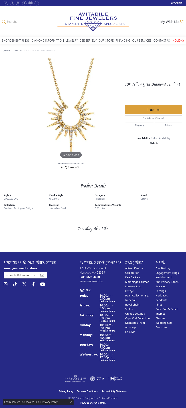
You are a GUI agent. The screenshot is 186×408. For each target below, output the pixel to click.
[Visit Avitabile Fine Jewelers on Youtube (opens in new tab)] (30, 3)
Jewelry (72, 40)
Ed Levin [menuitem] (130, 332)
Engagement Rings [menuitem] (167, 272)
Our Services (141, 40)
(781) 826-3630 (70, 167)
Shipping (139, 125)
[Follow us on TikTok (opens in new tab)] (12, 3)
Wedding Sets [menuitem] (164, 322)
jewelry (7, 50)
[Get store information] (91, 281)
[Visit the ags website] (75, 378)
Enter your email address (20, 268)
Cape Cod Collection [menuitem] (137, 318)
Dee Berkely (88, 40)
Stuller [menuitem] (129, 309)
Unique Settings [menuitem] (135, 313)
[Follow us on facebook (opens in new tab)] (24, 3)
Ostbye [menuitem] (129, 291)
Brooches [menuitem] (161, 327)
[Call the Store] (90, 277)
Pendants (18, 50)
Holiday (178, 40)
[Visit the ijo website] (115, 378)
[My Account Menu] (176, 3)
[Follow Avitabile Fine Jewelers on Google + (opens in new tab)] (37, 3)
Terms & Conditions (87, 391)
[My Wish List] (172, 21)
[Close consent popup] (71, 402)
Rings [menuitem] (159, 304)
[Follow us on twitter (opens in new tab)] (18, 3)
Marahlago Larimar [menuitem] (137, 282)
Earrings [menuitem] (161, 291)
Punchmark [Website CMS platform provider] (100, 403)
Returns (168, 125)
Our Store (106, 40)
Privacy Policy (66, 391)
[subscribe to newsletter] (42, 275)
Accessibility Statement (114, 391)
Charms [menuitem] (160, 318)
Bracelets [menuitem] (161, 286)
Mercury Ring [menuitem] (133, 286)
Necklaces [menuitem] (162, 295)
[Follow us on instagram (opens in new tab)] (6, 3)
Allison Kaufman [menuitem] (135, 268)
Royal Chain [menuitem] (132, 304)
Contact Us (162, 40)
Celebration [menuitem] (132, 272)
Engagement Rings (16, 40)
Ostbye (144, 198)
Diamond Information (47, 40)
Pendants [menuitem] (161, 300)
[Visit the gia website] (97, 378)
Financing (123, 40)
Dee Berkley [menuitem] (132, 277)
